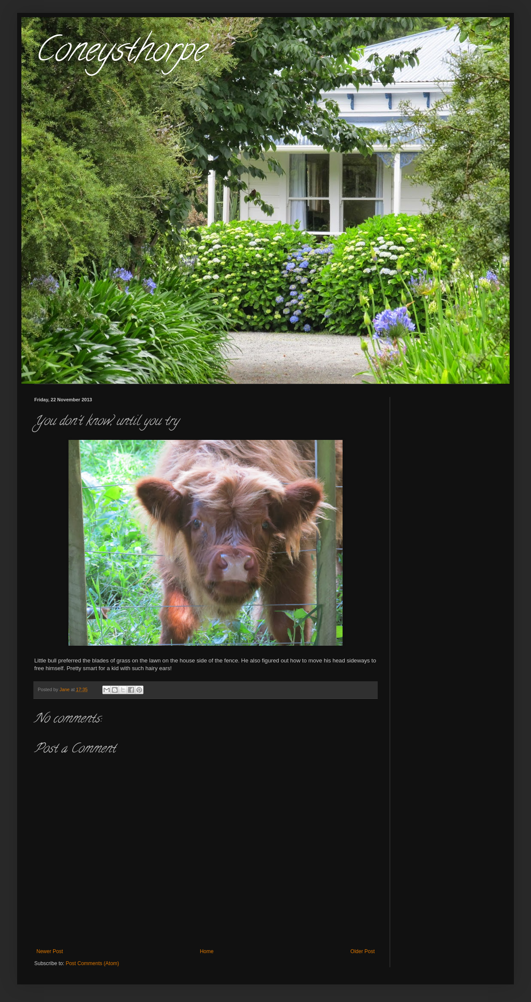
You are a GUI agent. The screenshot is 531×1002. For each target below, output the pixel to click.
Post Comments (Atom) (92, 963)
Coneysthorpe (119, 53)
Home (207, 951)
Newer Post (49, 951)
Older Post (362, 951)
